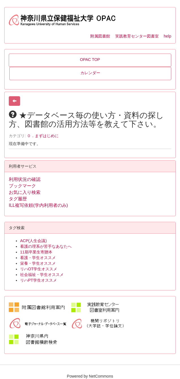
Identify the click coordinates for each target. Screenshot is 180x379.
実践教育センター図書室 (137, 36)
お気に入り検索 (24, 192)
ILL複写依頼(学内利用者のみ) (38, 205)
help (167, 36)
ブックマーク (22, 185)
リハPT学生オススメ (38, 280)
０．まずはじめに (43, 135)
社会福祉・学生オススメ (42, 274)
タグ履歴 (18, 198)
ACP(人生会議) (33, 240)
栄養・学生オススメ (38, 263)
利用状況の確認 (24, 179)
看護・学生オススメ (38, 257)
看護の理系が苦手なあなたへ (46, 246)
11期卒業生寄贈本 (36, 252)
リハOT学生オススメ (38, 269)
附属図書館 (100, 36)
